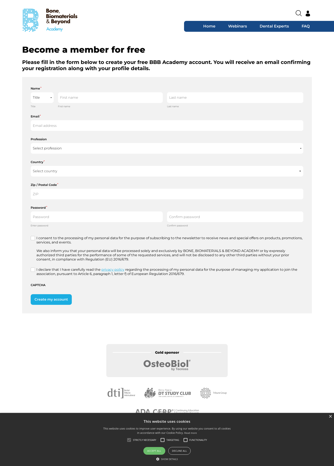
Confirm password (177, 225)
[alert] (167, 439)
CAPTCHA (38, 285)
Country (38, 162)
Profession (39, 139)
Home (209, 26)
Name (36, 88)
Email (36, 116)
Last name (173, 106)
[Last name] (235, 97)
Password (39, 208)
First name (64, 106)
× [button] (330, 416)
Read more (190, 432)
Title (33, 106)
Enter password (39, 225)
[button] (167, 459)
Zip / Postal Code (44, 185)
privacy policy (112, 270)
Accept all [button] (154, 450)
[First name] (110, 97)
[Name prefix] (42, 97)
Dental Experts (274, 26)
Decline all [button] (179, 450)
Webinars (237, 26)
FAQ (306, 26)
